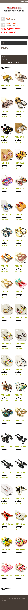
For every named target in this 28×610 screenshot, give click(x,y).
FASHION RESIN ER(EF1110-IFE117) (19, 215)
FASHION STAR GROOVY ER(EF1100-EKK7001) (6, 344)
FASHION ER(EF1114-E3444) (20, 164)
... (24, 67)
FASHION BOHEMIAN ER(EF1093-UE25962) (6, 421)
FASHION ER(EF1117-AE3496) (6, 138)
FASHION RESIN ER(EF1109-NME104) (6, 241)
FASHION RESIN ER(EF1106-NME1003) (20, 267)
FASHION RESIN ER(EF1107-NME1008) (6, 267)
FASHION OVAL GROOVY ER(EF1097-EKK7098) (20, 370)
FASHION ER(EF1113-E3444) (6, 189)
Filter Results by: (5, 58)
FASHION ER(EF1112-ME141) (20, 189)
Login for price (4, 90)
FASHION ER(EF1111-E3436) (6, 215)
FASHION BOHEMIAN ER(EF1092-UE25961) (20, 421)
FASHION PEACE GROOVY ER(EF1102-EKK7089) (6, 318)
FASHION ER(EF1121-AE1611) (6, 86)
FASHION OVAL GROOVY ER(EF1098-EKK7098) (6, 370)
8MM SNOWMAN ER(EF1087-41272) (5, 499)
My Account (21, 1)
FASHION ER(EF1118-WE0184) (20, 112)
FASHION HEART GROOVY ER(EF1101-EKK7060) (21, 318)
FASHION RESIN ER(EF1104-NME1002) (20, 293)
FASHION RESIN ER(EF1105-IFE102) (5, 293)
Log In (26, 1)
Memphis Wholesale (16, 598)
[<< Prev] (14, 67)
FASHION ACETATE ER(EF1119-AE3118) (5, 112)
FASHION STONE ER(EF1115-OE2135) (5, 164)
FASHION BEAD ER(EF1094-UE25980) (20, 396)
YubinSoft (5, 600)
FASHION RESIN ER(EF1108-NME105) (20, 241)
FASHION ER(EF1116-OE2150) (20, 138)
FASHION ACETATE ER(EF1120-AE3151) (19, 86)
